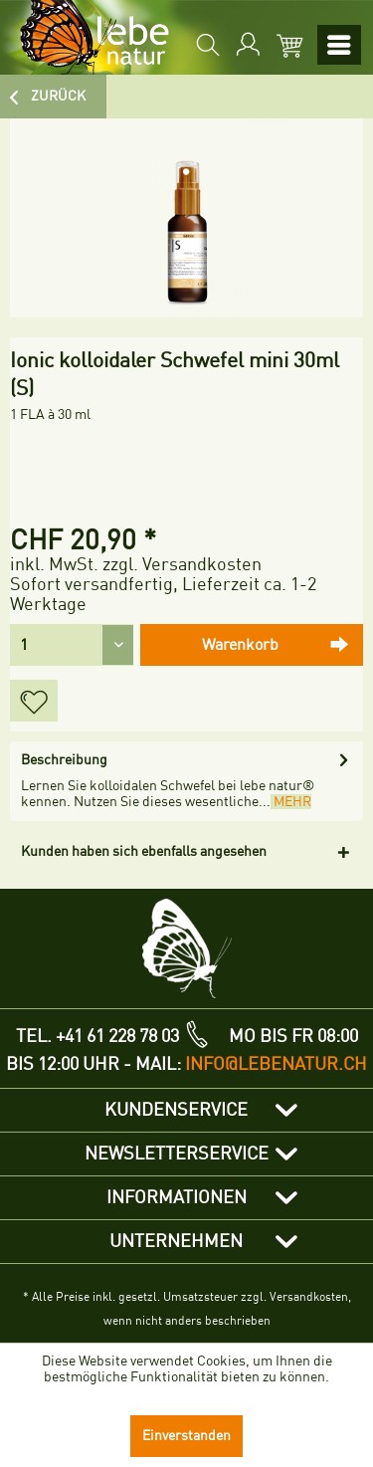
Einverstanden (186, 1435)
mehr (291, 801)
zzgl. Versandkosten (182, 564)
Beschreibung (64, 759)
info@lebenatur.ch (276, 1064)
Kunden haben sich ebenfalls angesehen (144, 851)
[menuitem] (206, 45)
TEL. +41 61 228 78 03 (97, 1036)
